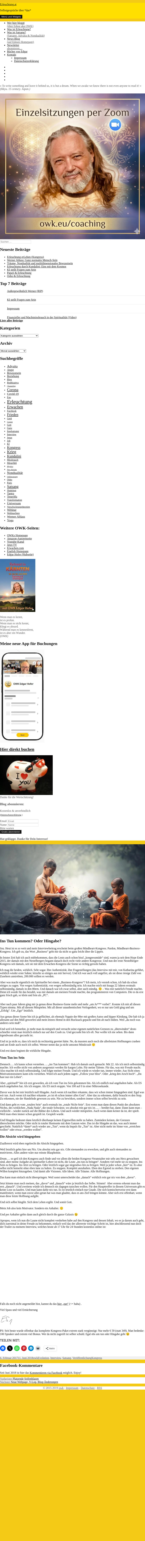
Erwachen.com (15, 548)
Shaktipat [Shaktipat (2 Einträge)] (11, 490)
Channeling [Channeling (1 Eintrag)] (11, 386)
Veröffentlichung (81, 1357)
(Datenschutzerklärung (10, 815)
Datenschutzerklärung (26, 61)
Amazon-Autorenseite (19, 538)
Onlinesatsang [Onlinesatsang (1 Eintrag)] (12, 477)
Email (3, 821)
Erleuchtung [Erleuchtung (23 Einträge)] (19, 402)
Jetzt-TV (12, 544)
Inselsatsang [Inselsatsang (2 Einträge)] (13, 431)
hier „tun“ (63, 1303)
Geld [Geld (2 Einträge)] (9, 418)
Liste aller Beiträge (11, 320)
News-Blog (76, 40)
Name (3, 824)
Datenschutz (88, 1387)
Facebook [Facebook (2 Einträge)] (12, 411)
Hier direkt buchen (17, 749)
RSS (99, 1387)
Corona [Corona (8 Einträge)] (12, 389)
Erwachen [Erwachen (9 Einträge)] (15, 407)
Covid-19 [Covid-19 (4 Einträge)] (13, 394)
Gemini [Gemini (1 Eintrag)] (10, 422)
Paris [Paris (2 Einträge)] (9, 483)
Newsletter (76, 47)
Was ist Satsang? (76, 34)
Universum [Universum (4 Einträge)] (14, 503)
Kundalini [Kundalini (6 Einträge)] (14, 456)
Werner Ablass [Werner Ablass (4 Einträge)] (16, 516)
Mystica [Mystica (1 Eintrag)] (10, 466)
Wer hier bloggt (76, 24)
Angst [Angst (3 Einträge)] (10, 369)
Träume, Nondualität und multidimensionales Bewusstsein (40, 263)
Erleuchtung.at (8, 4)
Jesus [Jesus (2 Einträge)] (9, 437)
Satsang (66, 1357)
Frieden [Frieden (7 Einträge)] (12, 414)
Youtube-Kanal (15, 541)
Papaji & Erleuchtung (19, 272)
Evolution (43, 1357)
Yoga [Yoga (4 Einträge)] (10, 520)
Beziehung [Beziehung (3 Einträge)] (13, 376)
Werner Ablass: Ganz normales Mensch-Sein (32, 260)
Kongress (96, 1357)
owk (35, 1357)
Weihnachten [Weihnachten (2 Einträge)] (13, 513)
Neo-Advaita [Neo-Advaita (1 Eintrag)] (12, 470)
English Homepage (17, 551)
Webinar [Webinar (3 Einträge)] (11, 509)
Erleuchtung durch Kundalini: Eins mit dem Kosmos (36, 266)
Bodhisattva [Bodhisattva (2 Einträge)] (13, 382)
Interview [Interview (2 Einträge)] (11, 434)
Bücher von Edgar (17, 51)
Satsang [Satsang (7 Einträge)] (12, 486)
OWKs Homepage (17, 535)
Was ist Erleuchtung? (19, 29)
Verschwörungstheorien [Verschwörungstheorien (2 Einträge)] (18, 507)
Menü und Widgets (11, 16)
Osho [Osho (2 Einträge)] (9, 479)
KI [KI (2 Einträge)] (8, 444)
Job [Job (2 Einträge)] (8, 441)
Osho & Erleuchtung (18, 276)
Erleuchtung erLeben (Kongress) (25, 256)
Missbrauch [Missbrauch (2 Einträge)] (12, 460)
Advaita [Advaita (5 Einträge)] (12, 366)
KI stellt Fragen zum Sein (21, 269)
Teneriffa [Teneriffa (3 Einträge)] (12, 496)
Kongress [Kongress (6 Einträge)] (13, 447)
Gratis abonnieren (10, 831)
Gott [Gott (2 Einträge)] (9, 425)
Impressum (20, 57)
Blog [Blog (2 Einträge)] (9, 379)
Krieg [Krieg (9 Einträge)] (11, 452)
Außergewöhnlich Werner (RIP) (25, 291)
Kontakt (11, 54)
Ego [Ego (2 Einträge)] (9, 397)
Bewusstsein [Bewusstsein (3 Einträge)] (14, 373)
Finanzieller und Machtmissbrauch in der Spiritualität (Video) (41, 317)
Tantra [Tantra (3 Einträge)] (10, 493)
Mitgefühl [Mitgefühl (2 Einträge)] (12, 463)
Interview (55, 1357)
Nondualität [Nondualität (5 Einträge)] (15, 473)
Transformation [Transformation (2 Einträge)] (14, 500)
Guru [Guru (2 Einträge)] (9, 428)
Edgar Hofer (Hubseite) (20, 554)
